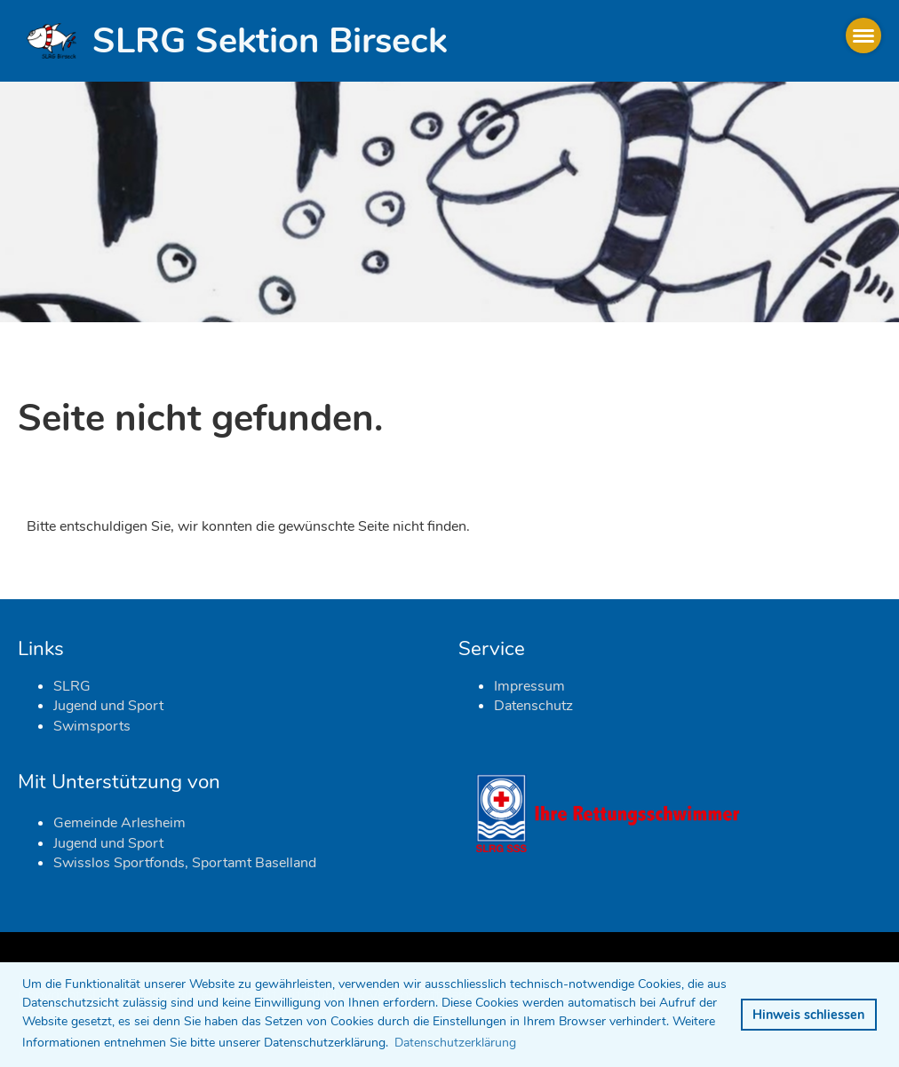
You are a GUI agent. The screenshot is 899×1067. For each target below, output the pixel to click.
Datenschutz (533, 705)
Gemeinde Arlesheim (119, 823)
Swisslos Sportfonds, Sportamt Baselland (184, 863)
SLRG (72, 686)
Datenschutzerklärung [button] (455, 1042)
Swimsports (92, 726)
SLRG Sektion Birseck (269, 41)
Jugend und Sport (108, 705)
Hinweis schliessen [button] (808, 1015)
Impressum (529, 686)
